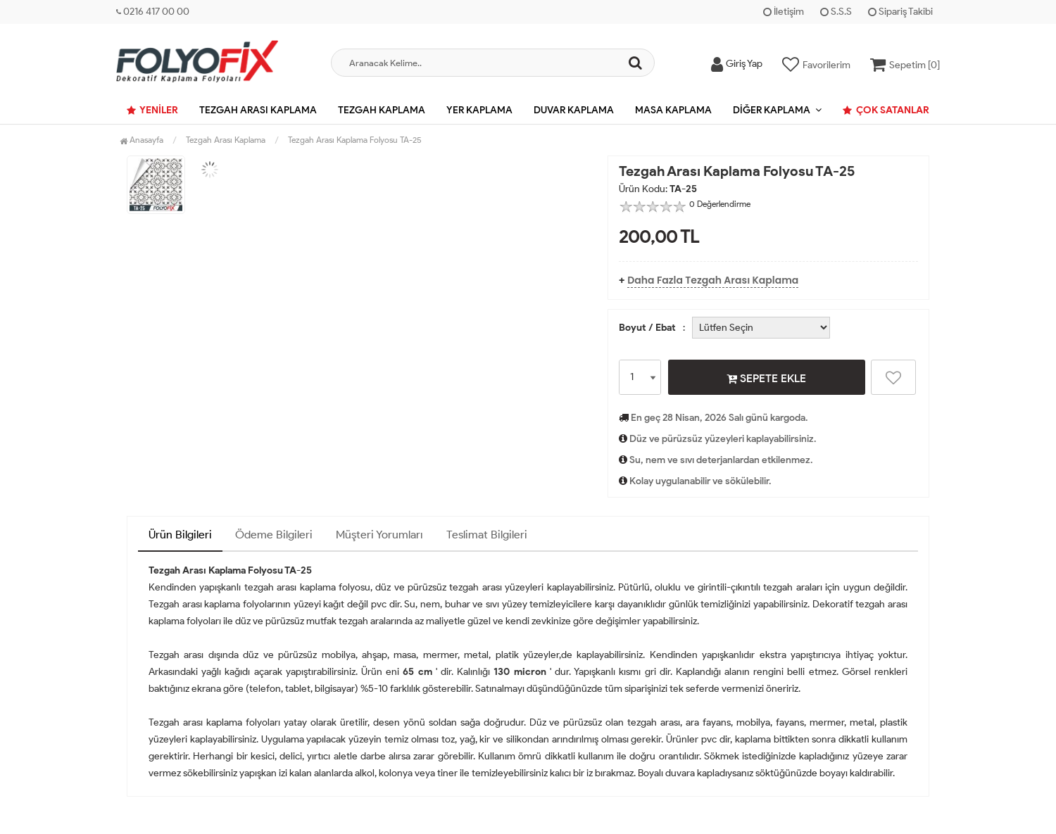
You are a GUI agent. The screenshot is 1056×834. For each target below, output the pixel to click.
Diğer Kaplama (771, 110)
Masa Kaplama (673, 110)
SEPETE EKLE (766, 378)
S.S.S (836, 12)
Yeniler (152, 110)
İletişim (783, 12)
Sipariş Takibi (900, 12)
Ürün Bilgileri (180, 534)
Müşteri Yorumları (379, 534)
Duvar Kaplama (574, 110)
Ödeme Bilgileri (274, 534)
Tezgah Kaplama (381, 110)
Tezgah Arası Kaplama (258, 110)
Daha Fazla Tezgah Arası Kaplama (712, 280)
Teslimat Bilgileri (486, 534)
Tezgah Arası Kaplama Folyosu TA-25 (355, 139)
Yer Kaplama (479, 110)
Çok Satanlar (886, 110)
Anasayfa (141, 139)
